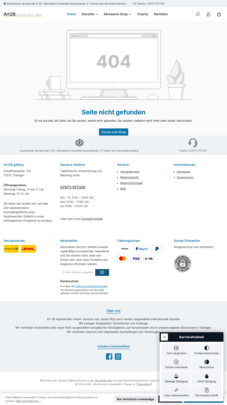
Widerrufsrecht (129, 177)
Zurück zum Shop (113, 132)
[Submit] (102, 272)
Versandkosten (130, 171)
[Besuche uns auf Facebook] (109, 357)
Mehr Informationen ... (28, 401)
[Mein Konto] (208, 14)
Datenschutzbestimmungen (92, 286)
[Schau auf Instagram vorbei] (118, 357)
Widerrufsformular (131, 183)
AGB (123, 188)
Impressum (184, 171)
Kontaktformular (92, 219)
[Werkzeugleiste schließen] (164, 282)
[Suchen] (197, 14)
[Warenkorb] (219, 14)
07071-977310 (72, 187)
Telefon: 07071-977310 (151, 3)
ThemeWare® (144, 384)
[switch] (176, 296)
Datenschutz (185, 177)
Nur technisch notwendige (135, 399)
